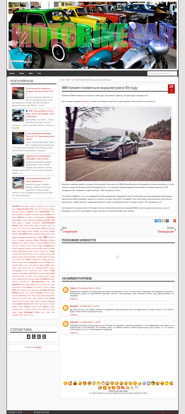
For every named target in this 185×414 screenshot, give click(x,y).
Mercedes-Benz (38, 282)
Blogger (38, 347)
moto (32, 284)
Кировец (22, 212)
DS (53, 246)
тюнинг (48, 220)
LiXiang (40, 276)
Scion (20, 298)
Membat (14, 282)
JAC (30, 265)
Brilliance (15, 237)
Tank (36, 304)
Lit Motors (28, 276)
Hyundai (33, 262)
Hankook (20, 257)
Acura (21, 226)
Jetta (19, 268)
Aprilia (14, 228)
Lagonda (15, 273)
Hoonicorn (51, 259)
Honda (28, 259)
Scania (14, 298)
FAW (44, 248)
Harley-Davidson (30, 257)
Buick (27, 237)
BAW (18, 231)
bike (20, 234)
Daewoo (32, 243)
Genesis (22, 254)
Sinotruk (41, 298)
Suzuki (26, 304)
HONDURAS (36, 259)
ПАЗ (53, 214)
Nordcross (39, 287)
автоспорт (25, 206)
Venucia (33, 309)
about (15, 225)
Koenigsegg (16, 271)
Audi (43, 228)
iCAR (39, 262)
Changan (21, 240)
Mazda (45, 279)
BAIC (53, 228)
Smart (27, 301)
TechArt (45, 304)
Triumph (33, 307)
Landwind (41, 273)
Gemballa (15, 254)
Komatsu (25, 271)
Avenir (48, 228)
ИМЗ (43, 209)
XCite (53, 312)
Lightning (15, 276)
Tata (40, 304)
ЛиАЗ (53, 212)
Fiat (19, 251)
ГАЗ (31, 209)
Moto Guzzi (39, 284)
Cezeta (14, 240)
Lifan (53, 273)
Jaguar (41, 265)
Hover (14, 262)
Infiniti (48, 262)
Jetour (14, 268)
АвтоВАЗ (16, 206)
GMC (31, 254)
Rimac (53, 293)
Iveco (26, 265)
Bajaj (14, 231)
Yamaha (15, 315)
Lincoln (21, 276)
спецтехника (39, 217)
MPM (45, 284)
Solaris (32, 301)
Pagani (32, 290)
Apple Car (51, 226)
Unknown (74, 322)
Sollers (37, 301)
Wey (48, 312)
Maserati (38, 279)
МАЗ (14, 214)
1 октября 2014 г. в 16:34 (89, 306)
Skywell (14, 301)
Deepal (52, 243)
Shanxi (29, 298)
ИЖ (39, 209)
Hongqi (44, 259)
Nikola (24, 287)
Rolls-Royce (22, 296)
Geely (52, 251)
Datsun (46, 243)
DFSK (34, 246)
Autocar (85, 101)
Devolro (28, 246)
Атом (47, 206)
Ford (24, 251)
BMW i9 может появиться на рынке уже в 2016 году (100, 87)
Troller (39, 307)
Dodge (39, 246)
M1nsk (14, 279)
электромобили (48, 223)
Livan (35, 276)
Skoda (52, 298)
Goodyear (42, 254)
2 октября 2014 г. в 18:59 (89, 322)
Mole (22, 284)
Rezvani (46, 293)
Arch (22, 228)
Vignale (14, 312)
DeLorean (15, 246)
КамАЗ (52, 209)
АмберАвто (40, 206)
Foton (42, 251)
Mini (53, 282)
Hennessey (51, 257)
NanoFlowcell (16, 287)
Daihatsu (39, 243)
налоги (41, 214)
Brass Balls (51, 234)
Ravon (32, 293)
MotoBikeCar (28, 412)
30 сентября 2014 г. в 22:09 (88, 288)
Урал (14, 223)
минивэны (20, 214)
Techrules (51, 304)
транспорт (40, 220)
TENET (14, 307)
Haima (14, 257)
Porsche (51, 290)
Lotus (46, 276)
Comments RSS (170, 412)
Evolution (34, 248)
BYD (34, 237)
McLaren (51, 279)
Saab (47, 296)
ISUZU (20, 265)
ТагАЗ (25, 220)
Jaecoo (35, 265)
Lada (52, 270)
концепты (30, 212)
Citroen (15, 243)
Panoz (38, 290)
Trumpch (52, 307)
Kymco (45, 271)
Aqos (18, 228)
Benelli (46, 231)
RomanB (74, 306)
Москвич (27, 214)
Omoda (52, 287)
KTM (40, 271)
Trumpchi (15, 309)
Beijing (24, 231)
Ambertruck (43, 226)
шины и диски (23, 223)
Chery (36, 240)
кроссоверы (45, 212)
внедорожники (23, 209)
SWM (32, 304)
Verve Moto (41, 309)
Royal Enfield (40, 296)
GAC (47, 251)
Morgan (27, 284)
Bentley (52, 231)
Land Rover (33, 273)
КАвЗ (47, 209)
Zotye (25, 315)
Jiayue (25, 268)
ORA (18, 290)
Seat (24, 298)
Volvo (37, 312)
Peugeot (43, 290)
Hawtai (44, 257)
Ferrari (14, 251)
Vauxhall (27, 309)
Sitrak (47, 298)
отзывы (48, 214)
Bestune (15, 234)
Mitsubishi (16, 284)
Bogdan (30, 234)
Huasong (26, 262)
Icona (43, 262)
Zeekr (20, 315)
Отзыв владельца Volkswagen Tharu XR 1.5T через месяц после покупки (40, 136)
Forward (36, 251)
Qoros (22, 293)
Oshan (23, 290)
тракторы (31, 220)
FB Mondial (51, 248)
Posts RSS (157, 412)
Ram (27, 293)
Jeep (47, 265)
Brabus (44, 234)
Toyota (26, 307)
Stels (14, 304)
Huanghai (20, 262)
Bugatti (21, 237)
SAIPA (52, 296)
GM (27, 254)
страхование (17, 220)
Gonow (36, 254)
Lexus (47, 273)
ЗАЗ (35, 209)
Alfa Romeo (28, 226)
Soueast (43, 301)
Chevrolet (43, 240)
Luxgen (52, 276)
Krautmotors (33, 271)
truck (45, 306)
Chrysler (52, 240)
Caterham (51, 237)
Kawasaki (39, 268)
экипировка (36, 223)
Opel (14, 290)
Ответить (74, 299)
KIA (45, 268)
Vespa (48, 309)
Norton (46, 287)
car (45, 237)
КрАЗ (37, 212)
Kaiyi (33, 268)
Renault (39, 293)
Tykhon (73, 288)
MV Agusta (51, 284)
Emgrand (20, 248)
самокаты (29, 217)
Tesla (21, 307)
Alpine (36, 226)
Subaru (19, 304)
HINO (18, 259)
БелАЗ (52, 206)
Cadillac (40, 237)
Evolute (27, 248)
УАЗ (53, 220)
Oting (28, 290)
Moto (21, 73)
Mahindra (20, 279)
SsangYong (50, 301)
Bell (41, 231)
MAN (26, 279)
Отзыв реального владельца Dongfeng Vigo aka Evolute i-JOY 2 (39, 91)
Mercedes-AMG (24, 282)
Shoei (35, 298)
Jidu (29, 268)
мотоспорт (35, 214)
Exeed (39, 248)
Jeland (52, 265)
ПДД (13, 217)
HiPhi (23, 259)
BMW (25, 234)
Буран (14, 209)
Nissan (29, 287)
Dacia (26, 243)
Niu (34, 287)
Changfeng (29, 240)
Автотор (32, 206)
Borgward (37, 234)
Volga (20, 312)
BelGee (36, 231)
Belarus (30, 231)
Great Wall (51, 254)
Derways (22, 246)
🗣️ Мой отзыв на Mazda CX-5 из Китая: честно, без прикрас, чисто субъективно (40, 113)
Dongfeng (47, 246)
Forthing (29, 251)
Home (12, 73)
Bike (31, 73)
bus (30, 237)
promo (15, 292)
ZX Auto (30, 315)
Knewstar (52, 268)
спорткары (50, 217)
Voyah (43, 312)
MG (48, 282)
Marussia (32, 279)
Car (39, 73)
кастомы (15, 212)
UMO (22, 309)
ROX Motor (31, 296)
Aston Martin (36, 228)
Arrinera (27, 228)
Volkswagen (29, 312)
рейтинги (21, 217)
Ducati (14, 248)
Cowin (21, 243)
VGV (53, 309)
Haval (39, 257)
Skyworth (21, 301)
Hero (13, 259)
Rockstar (15, 296)
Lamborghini (22, 273)
